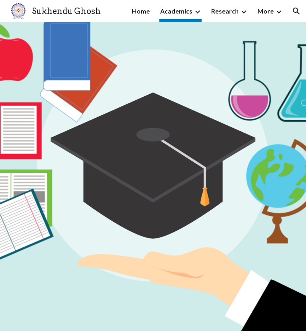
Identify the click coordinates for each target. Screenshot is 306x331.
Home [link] (141, 11)
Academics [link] (176, 11)
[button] (296, 11)
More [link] (265, 11)
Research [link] (225, 11)
